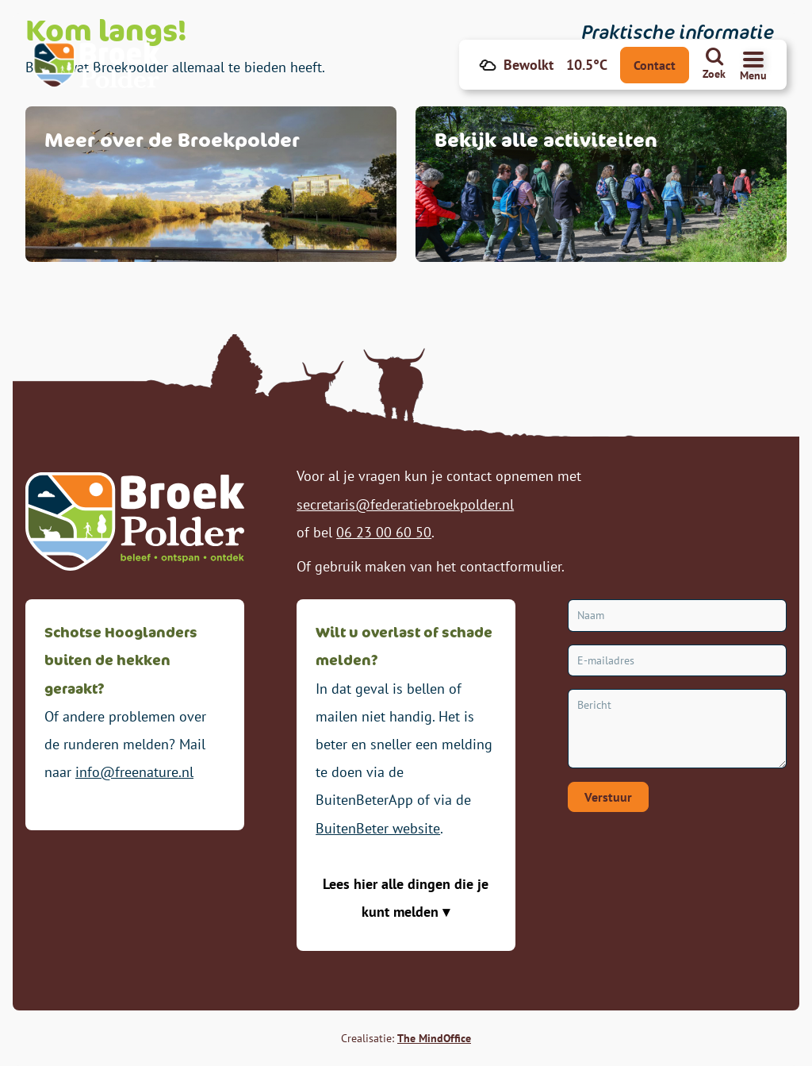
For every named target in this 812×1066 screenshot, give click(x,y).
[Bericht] (677, 728)
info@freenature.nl (134, 772)
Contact (655, 65)
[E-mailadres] (677, 661)
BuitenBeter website (378, 828)
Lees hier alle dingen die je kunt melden (405, 898)
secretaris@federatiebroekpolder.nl (405, 504)
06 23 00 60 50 (383, 532)
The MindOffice (434, 1038)
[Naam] (677, 615)
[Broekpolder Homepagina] (99, 65)
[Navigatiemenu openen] (753, 65)
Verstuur (608, 797)
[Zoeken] (714, 64)
